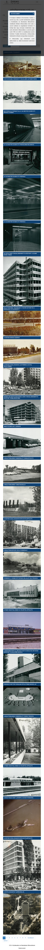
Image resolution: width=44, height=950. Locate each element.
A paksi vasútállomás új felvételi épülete (18, 610)
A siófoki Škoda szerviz (12, 337)
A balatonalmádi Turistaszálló (14, 484)
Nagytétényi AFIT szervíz (12, 426)
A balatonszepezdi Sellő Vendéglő (15, 550)
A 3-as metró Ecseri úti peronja (14, 176)
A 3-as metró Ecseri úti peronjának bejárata (19, 144)
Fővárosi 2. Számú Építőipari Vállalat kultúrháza (21, 578)
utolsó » (6, 940)
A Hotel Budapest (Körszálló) (14, 892)
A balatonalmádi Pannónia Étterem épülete (18, 458)
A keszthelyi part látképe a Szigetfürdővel (19, 797)
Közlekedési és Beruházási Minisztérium (23, 945)
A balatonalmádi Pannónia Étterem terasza (19, 716)
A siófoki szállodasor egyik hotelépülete (18, 518)
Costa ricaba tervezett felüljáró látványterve (20, 79)
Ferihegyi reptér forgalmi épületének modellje (20, 684)
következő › (31, 938)
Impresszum (22, 948)
